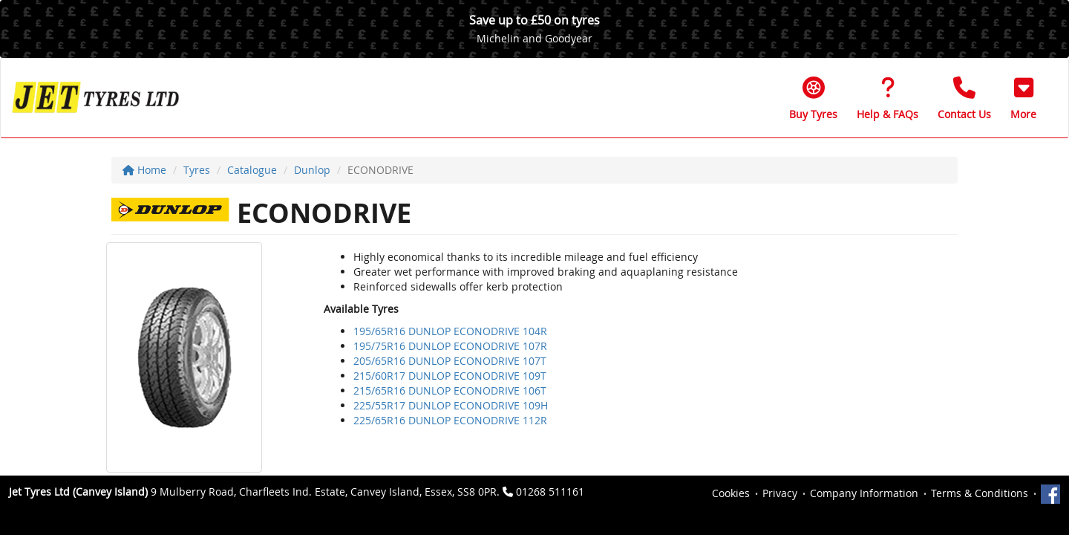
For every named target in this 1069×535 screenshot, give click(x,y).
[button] (1023, 98)
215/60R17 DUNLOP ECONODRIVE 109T (449, 376)
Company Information (864, 493)
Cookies (731, 493)
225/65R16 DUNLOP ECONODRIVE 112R (450, 420)
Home (144, 170)
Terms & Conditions (979, 493)
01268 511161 (550, 491)
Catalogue (252, 170)
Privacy (779, 493)
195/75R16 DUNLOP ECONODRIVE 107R (450, 346)
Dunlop (312, 170)
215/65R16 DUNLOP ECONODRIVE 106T (449, 390)
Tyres (196, 170)
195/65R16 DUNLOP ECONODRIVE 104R (450, 331)
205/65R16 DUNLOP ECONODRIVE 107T (449, 361)
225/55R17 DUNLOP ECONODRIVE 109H (450, 405)
